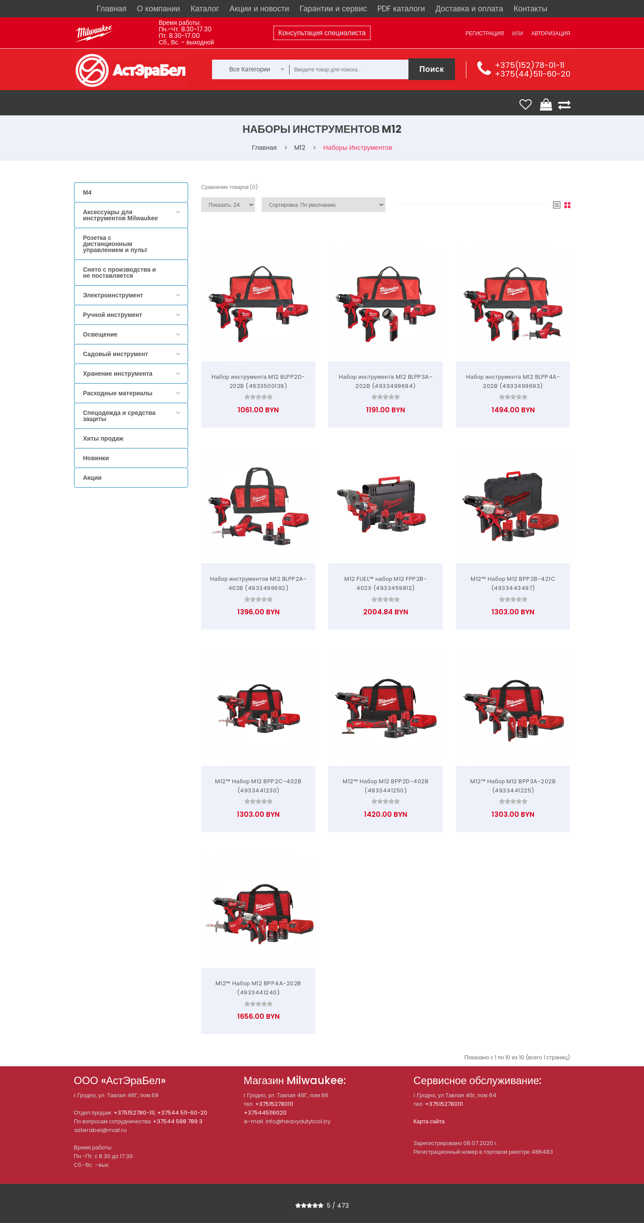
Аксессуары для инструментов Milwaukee (120, 215)
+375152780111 (274, 1104)
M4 (87, 192)
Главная (112, 8)
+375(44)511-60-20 (532, 73)
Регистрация (484, 33)
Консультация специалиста (322, 33)
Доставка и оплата (469, 8)
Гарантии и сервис (333, 8)
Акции (92, 477)
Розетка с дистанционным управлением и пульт (115, 243)
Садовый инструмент (115, 353)
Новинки (96, 458)
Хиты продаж (103, 438)
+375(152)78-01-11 (529, 65)
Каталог (205, 8)
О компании (158, 8)
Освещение (100, 334)
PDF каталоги (401, 8)
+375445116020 (265, 1112)
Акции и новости (259, 8)
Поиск (431, 69)
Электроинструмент (113, 295)
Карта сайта (429, 1121)
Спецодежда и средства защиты (119, 415)
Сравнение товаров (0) (229, 187)
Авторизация (550, 33)
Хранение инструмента (118, 373)
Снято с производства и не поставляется (119, 272)
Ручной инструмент (112, 314)
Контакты (530, 8)
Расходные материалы (118, 393)
